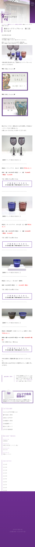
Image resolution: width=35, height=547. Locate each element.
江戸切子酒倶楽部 (8, 433)
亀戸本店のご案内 (8, 418)
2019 (4, 481)
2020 (4, 479)
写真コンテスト (11, 456)
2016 (4, 490)
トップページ (4, 24)
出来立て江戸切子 (18, 24)
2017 (4, 487)
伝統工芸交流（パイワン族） (11, 447)
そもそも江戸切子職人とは (10, 415)
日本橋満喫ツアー (8, 427)
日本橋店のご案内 (8, 424)
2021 (4, 476)
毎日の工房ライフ (8, 430)
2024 (4, 467)
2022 (4, 473)
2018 (4, 484)
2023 (4, 470)
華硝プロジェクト (11, 24)
